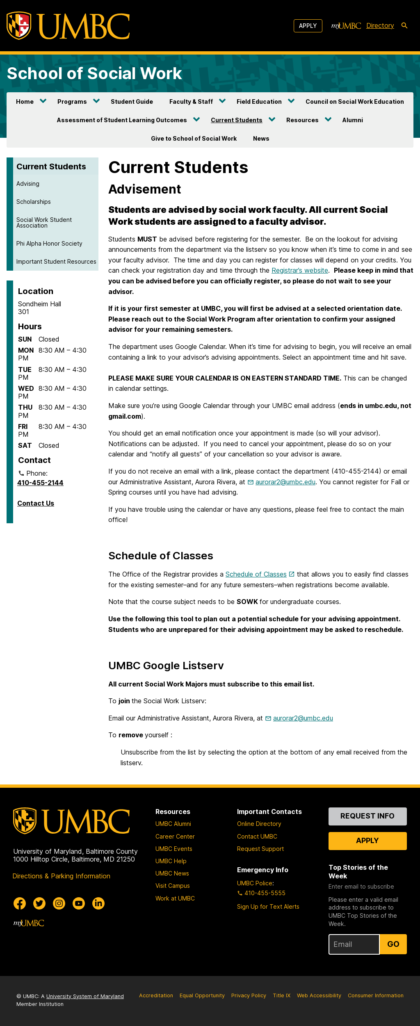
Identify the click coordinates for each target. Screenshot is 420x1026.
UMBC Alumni (173, 823)
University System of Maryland (85, 996)
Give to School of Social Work (194, 138)
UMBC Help (171, 860)
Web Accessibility (319, 995)
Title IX (281, 995)
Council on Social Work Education (355, 101)
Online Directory (259, 823)
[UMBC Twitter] (39, 903)
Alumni (352, 119)
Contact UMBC (257, 836)
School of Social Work (94, 73)
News (261, 138)
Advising (27, 183)
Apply (308, 25)
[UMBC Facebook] (20, 903)
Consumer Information (376, 995)
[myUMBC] (346, 26)
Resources (302, 119)
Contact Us (35, 503)
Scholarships (33, 201)
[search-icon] (404, 26)
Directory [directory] (380, 25)
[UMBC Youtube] (79, 903)
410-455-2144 (40, 483)
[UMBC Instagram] (59, 903)
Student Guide (132, 101)
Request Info (367, 816)
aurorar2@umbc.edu (285, 482)
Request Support (260, 848)
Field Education (259, 101)
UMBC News (172, 873)
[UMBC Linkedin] (98, 903)
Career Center (175, 836)
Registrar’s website (300, 270)
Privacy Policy (248, 995)
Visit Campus (172, 885)
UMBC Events (173, 848)
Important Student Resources (56, 261)
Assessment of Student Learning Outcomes (122, 119)
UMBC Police (254, 883)
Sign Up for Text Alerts (268, 906)
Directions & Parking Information (61, 876)
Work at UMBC (175, 898)
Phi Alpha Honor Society (49, 243)
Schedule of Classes (256, 574)
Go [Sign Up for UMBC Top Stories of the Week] (393, 944)
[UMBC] (68, 26)
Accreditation (156, 995)
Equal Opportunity (202, 995)
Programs (72, 101)
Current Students (236, 119)
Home (25, 101)
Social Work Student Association (44, 222)
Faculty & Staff (191, 101)
